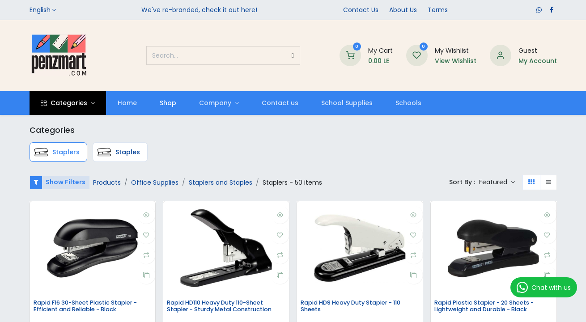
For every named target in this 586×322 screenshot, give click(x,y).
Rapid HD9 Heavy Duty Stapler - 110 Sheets (357, 307)
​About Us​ (403, 9)
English (40, 9)
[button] (497, 182)
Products (107, 182)
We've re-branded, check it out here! (199, 9)
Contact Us (360, 9)
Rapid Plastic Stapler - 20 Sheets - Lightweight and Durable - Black (490, 307)
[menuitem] (127, 103)
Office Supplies (154, 182)
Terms (438, 9)
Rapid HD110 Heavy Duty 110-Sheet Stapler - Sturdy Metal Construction (225, 307)
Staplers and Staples (220, 182)
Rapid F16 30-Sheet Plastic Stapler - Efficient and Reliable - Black (91, 307)
